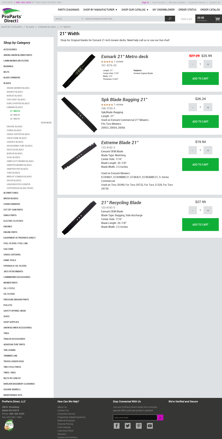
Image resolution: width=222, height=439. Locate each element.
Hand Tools (10, 260)
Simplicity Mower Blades (20, 161)
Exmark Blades (15, 107)
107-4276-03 (108, 65)
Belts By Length (12, 378)
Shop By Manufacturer (98, 9)
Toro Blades (13, 172)
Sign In (145, 2)
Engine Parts (10, 232)
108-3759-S (108, 108)
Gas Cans (8, 249)
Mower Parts (11, 282)
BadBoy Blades (15, 91)
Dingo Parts (10, 215)
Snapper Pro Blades (17, 168)
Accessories (10, 49)
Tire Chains (10, 350)
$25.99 (206, 55)
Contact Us (214, 2)
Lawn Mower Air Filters (16, 60)
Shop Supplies (11, 322)
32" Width (15, 118)
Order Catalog (210, 9)
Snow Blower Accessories (18, 327)
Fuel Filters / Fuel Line (16, 243)
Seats (6, 316)
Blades (7, 83)
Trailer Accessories (14, 338)
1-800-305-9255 (22, 2)
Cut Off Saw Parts (13, 209)
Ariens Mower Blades (18, 88)
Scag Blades (13, 157)
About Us (62, 407)
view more (46, 122)
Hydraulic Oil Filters (15, 265)
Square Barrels (12, 389)
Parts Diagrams (68, 9)
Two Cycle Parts (12, 366)
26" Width (15, 114)
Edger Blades (14, 180)
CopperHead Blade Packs (20, 188)
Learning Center (66, 430)
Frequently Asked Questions (72, 417)
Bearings (8, 66)
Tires (6, 333)
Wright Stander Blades (19, 176)
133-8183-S (108, 207)
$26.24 (200, 98)
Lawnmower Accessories (17, 277)
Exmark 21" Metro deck (124, 56)
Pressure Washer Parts (16, 299)
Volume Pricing (65, 423)
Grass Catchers (12, 254)
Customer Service (197, 2)
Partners (62, 433)
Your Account (159, 2)
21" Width (15, 111)
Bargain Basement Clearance (19, 383)
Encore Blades (14, 126)
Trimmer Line (10, 355)
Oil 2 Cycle (9, 288)
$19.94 (200, 141)
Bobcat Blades (14, 95)
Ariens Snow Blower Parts (18, 55)
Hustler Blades (15, 149)
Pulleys (8, 305)
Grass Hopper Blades (18, 134)
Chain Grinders (12, 204)
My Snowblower (164, 9)
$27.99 (200, 201)
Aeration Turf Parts (14, 344)
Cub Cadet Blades (16, 99)
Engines (8, 226)
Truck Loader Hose (14, 361)
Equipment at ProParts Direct (20, 237)
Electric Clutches (13, 220)
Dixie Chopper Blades (18, 103)
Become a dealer (177, 2)
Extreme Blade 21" (119, 142)
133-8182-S (108, 147)
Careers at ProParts (67, 437)
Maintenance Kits (13, 395)
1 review (118, 61)
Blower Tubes (11, 192)
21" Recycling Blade (121, 202)
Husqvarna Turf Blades (19, 145)
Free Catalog (64, 427)
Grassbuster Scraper (18, 184)
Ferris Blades (14, 130)
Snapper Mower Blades (19, 165)
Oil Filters (9, 293)
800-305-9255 (16, 413)
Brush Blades (11, 198)
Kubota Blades (14, 153)
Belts (6, 71)
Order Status (187, 9)
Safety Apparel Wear (15, 310)
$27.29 (194, 55)
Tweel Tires (10, 372)
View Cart (186, 19)
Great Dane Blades (17, 138)
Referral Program (66, 420)
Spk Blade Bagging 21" (124, 99)
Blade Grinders (12, 77)
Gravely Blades (15, 141)
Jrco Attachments (13, 271)
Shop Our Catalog (133, 9)
